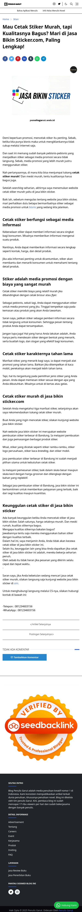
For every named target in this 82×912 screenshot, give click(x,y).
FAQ (10, 854)
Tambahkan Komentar (25, 657)
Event (11, 836)
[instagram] (54, 4)
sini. (16, 583)
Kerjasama (13, 840)
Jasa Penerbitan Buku (19, 875)
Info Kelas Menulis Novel (54, 10)
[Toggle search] (71, 4)
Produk (12, 845)
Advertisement (16, 822)
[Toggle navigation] (76, 4)
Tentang (12, 826)
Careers (12, 831)
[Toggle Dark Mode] (66, 4)
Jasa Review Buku (17, 870)
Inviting (12, 850)
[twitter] (59, 4)
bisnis (32, 207)
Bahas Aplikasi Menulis (27, 10)
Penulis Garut (66, 910)
